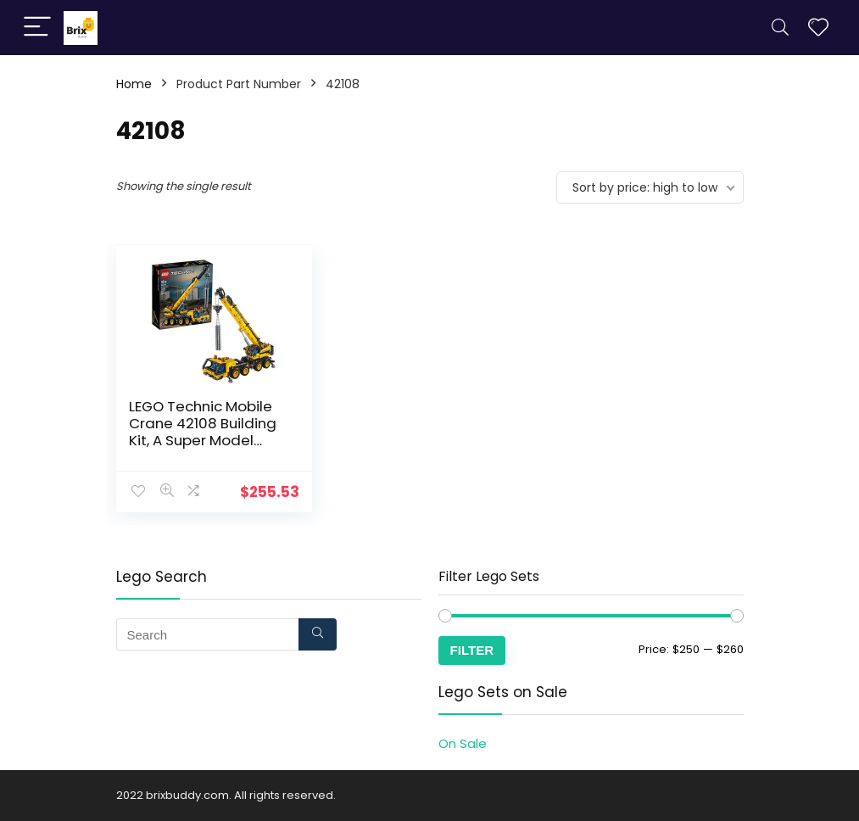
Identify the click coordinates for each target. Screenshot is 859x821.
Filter (472, 650)
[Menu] (37, 27)
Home (134, 83)
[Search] (780, 27)
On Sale (462, 743)
